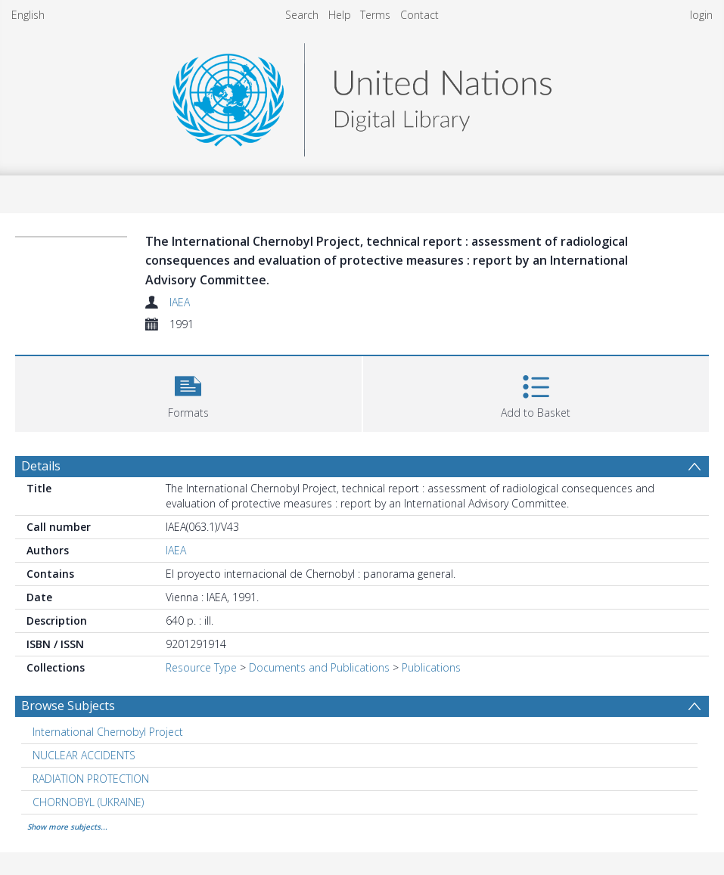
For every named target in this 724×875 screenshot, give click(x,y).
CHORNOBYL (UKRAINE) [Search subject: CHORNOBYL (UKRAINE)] (88, 802)
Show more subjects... (67, 826)
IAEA (179, 302)
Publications (431, 667)
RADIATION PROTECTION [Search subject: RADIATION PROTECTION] (91, 778)
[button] (188, 392)
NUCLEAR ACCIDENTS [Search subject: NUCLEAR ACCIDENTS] (84, 755)
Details (41, 466)
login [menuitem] (701, 15)
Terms (375, 15)
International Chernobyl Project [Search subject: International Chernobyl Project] (108, 732)
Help (339, 15)
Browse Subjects (68, 705)
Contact (419, 15)
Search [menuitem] (301, 15)
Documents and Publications (319, 667)
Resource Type (201, 667)
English (28, 15)
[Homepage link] (361, 95)
